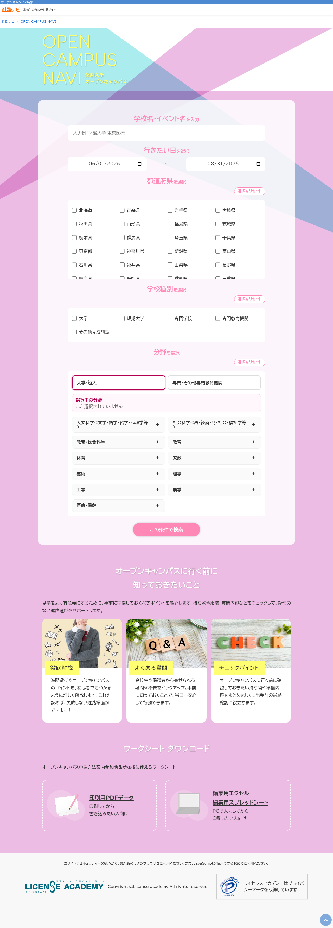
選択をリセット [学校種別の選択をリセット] (250, 299)
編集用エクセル (231, 793)
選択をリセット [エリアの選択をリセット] (250, 191)
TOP (324, 915)
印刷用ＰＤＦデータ (111, 798)
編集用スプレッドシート (240, 802)
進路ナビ (8, 21)
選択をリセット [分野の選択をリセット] (250, 362)
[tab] (118, 382)
